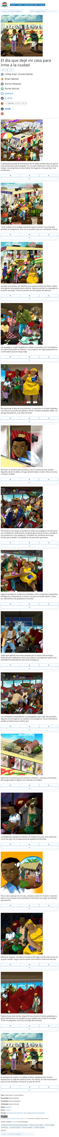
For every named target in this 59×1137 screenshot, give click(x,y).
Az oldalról (19, 4)
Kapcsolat (41, 4)
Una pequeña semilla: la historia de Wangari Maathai (14, 1125)
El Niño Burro (4, 1127)
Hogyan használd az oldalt (30, 4)
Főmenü (13, 4)
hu (11, 70)
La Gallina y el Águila (39, 1127)
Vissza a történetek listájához (12, 11)
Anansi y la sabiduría (27, 1127)
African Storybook (38, 1113)
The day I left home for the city (17, 1113)
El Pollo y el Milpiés (49, 1125)
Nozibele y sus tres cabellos (36, 1125)
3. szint (8, 98)
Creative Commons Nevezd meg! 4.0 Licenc (17, 1118)
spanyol (9, 93)
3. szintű (15, 1122)
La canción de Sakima (15, 1127)
